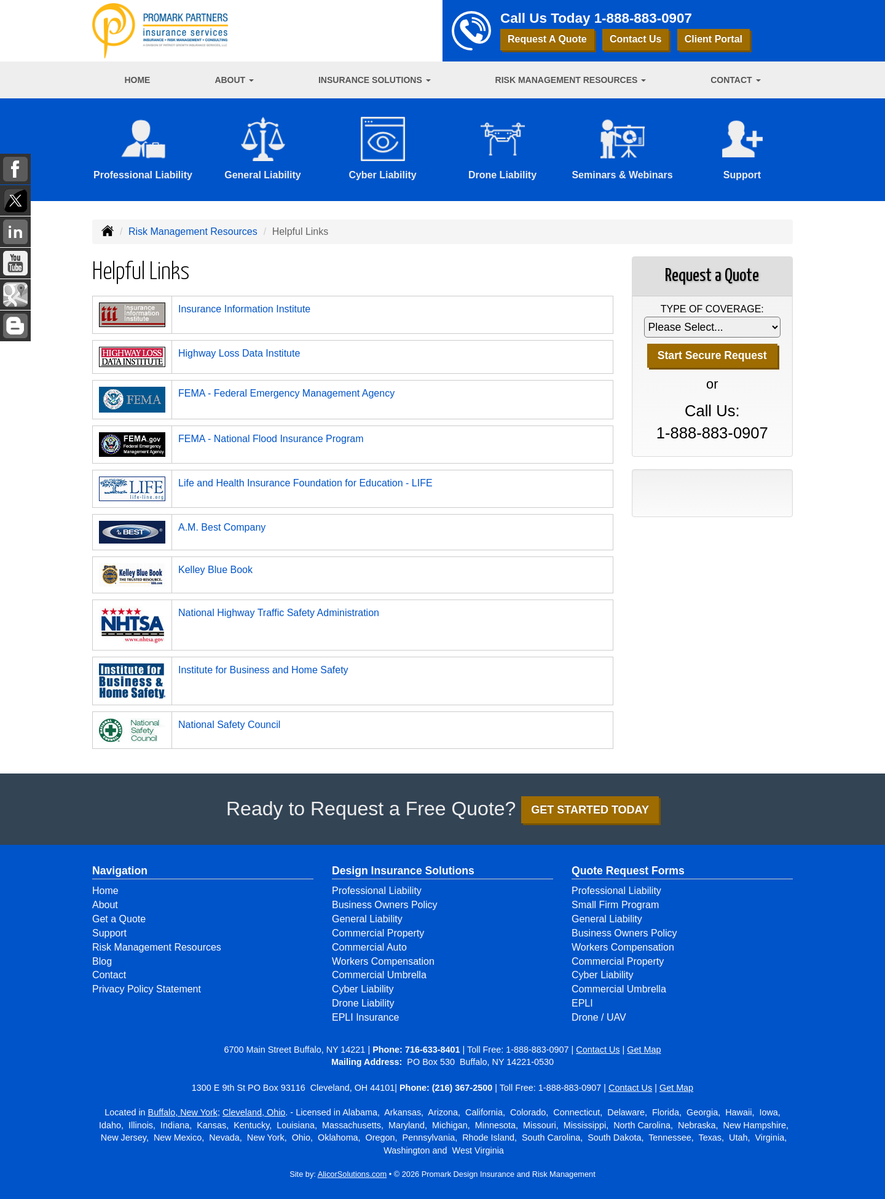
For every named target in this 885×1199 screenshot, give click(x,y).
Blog (102, 961)
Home (137, 80)
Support (109, 933)
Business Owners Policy (385, 905)
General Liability (367, 919)
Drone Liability (363, 1003)
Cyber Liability (362, 989)
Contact (109, 975)
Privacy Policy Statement (146, 989)
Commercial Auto (369, 947)
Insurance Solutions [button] (374, 80)
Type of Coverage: (712, 309)
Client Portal (713, 39)
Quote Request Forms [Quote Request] (628, 871)
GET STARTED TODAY (590, 810)
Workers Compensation (383, 961)
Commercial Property (378, 933)
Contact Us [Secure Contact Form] (598, 1050)
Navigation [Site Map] (120, 871)
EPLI (582, 1003)
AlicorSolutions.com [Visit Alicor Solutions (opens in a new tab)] (352, 1174)
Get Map (644, 1050)
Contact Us (635, 39)
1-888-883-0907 (643, 18)
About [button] (234, 80)
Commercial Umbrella (379, 975)
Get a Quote (119, 919)
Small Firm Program (615, 905)
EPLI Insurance (365, 1017)
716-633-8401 (432, 1050)
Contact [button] (735, 80)
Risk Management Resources (193, 231)
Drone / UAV (599, 1017)
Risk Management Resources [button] (571, 80)
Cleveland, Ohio (253, 1112)
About (105, 905)
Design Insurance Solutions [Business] (403, 871)
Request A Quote (547, 39)
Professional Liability (377, 890)
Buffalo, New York (183, 1112)
